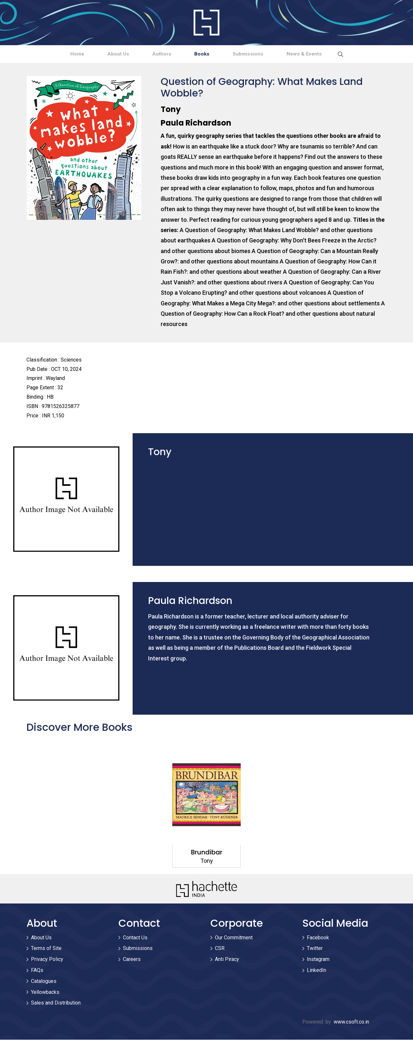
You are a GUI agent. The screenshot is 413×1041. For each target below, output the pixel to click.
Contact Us (135, 938)
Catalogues (43, 982)
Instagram (318, 960)
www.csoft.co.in (351, 1023)
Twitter (315, 949)
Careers (132, 960)
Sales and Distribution (56, 1004)
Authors (157, 54)
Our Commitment (234, 938)
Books (207, 54)
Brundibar (206, 853)
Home (53, 54)
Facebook (318, 938)
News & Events (328, 54)
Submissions (262, 54)
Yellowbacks (45, 993)
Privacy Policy (47, 960)
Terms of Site (46, 949)
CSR (220, 949)
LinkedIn (316, 971)
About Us (104, 54)
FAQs (37, 971)
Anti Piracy (227, 960)
